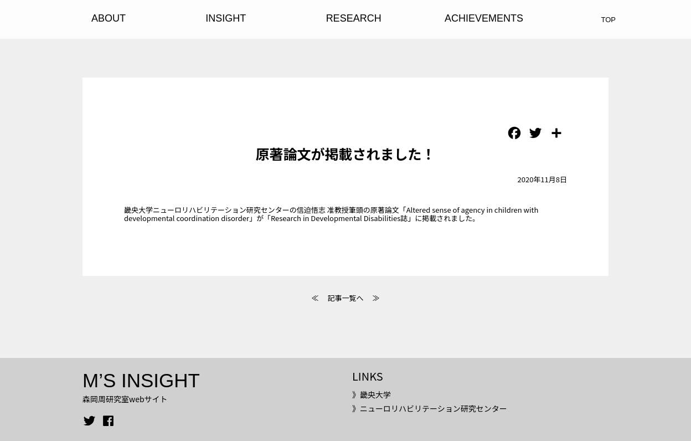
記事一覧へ (345, 298)
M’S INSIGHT (141, 380)
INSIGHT (225, 18)
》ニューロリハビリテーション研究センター (429, 408)
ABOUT (108, 18)
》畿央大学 (371, 394)
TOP (608, 20)
